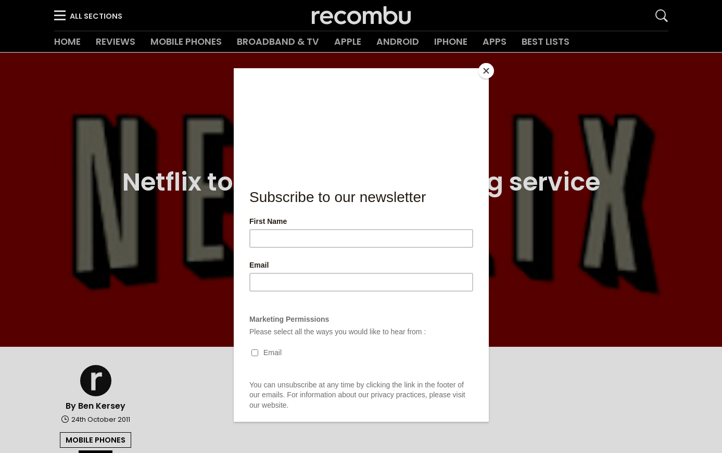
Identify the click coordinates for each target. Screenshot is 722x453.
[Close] (486, 71)
